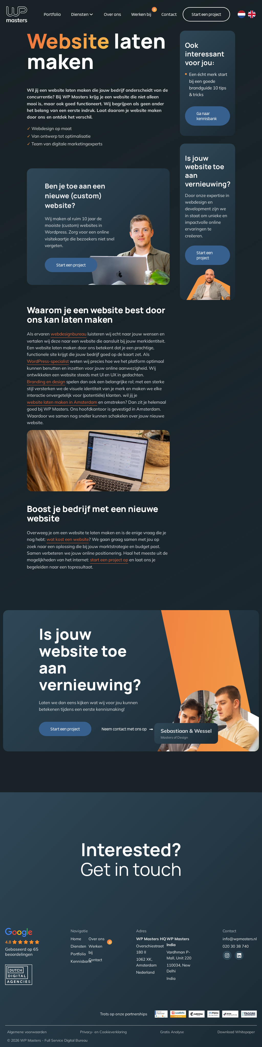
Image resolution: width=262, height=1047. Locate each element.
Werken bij (141, 14)
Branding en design (46, 381)
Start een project (206, 14)
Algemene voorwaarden (27, 1032)
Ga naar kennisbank (206, 116)
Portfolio (52, 14)
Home (76, 938)
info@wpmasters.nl (240, 938)
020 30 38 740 (236, 946)
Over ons (112, 14)
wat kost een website (68, 539)
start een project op (109, 559)
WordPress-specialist (48, 361)
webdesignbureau (68, 333)
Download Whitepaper (236, 1032)
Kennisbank (81, 961)
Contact (169, 14)
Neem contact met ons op (124, 728)
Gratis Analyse (172, 1032)
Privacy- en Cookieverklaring (103, 1032)
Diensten (80, 14)
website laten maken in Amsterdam (62, 402)
